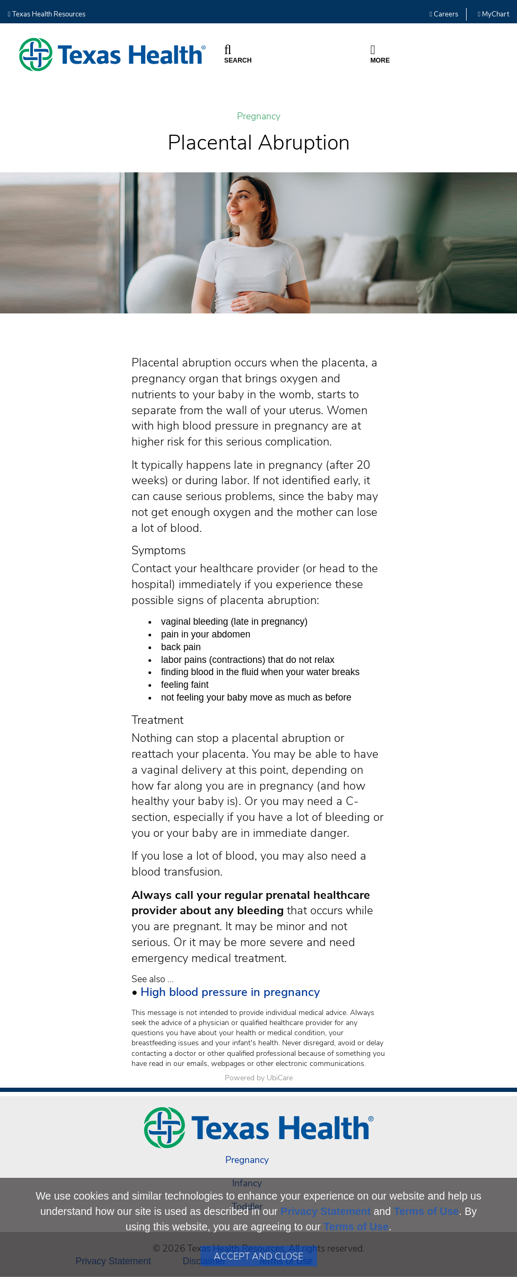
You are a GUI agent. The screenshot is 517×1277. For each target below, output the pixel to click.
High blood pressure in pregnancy (230, 992)
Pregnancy (259, 116)
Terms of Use (426, 1211)
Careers (444, 14)
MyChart (493, 14)
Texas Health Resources (46, 14)
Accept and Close (258, 1256)
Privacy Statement (326, 1211)
